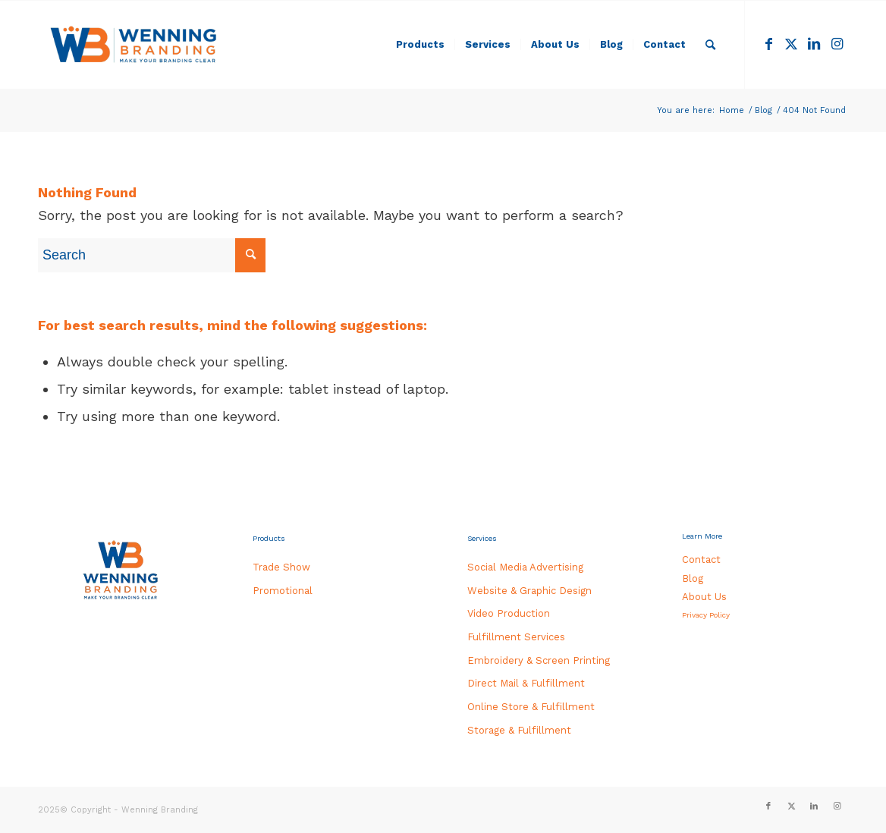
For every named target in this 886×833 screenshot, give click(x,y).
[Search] (710, 45)
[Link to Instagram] (836, 44)
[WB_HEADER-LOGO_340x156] (134, 45)
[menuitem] (420, 45)
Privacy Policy (706, 615)
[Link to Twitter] (791, 44)
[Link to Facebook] (768, 44)
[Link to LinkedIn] (814, 44)
